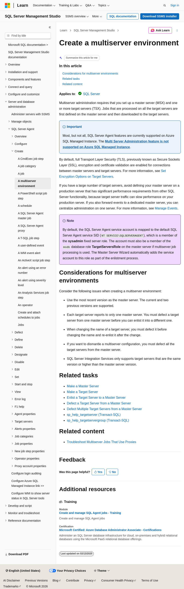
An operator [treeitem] (25, 305)
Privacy (89, 580)
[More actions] (177, 30)
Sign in (174, 5)
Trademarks (10, 586)
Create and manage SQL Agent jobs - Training (90, 513)
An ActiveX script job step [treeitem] (34, 260)
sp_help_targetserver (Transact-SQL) (94, 414)
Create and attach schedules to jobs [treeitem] (29, 315)
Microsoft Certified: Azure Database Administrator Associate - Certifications (110, 530)
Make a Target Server (82, 392)
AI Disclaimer (11, 580)
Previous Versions (36, 580)
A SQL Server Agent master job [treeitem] (30, 216)
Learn (63, 30)
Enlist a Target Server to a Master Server (96, 397)
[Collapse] (50, 27)
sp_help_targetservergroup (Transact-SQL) (98, 420)
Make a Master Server (83, 386)
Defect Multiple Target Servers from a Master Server (104, 409)
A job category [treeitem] (27, 166)
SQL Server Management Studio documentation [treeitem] (28, 54)
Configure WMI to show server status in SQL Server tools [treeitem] (30, 496)
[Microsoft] (7, 5)
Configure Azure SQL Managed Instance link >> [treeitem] (27, 483)
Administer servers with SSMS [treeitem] (30, 114)
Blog (55, 580)
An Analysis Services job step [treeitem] (33, 295)
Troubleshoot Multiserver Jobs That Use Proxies (101, 442)
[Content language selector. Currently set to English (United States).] (22, 571)
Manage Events (166, 208)
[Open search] (165, 5)
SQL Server (91, 94)
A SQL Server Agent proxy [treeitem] (30, 228)
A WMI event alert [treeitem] (29, 253)
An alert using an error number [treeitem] (32, 270)
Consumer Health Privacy (117, 580)
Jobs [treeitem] (21, 324)
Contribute (72, 580)
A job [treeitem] (21, 173)
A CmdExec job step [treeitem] (31, 158)
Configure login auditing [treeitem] (26, 473)
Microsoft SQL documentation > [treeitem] (28, 44)
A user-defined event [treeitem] (31, 245)
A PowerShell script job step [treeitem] (32, 196)
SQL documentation (122, 16)
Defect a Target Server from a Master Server (99, 403)
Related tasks (71, 78)
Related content (72, 84)
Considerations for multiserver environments (90, 73)
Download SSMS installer (160, 16)
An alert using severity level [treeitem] (32, 283)
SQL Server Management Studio (94, 30)
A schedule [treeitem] (25, 205)
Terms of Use (149, 580)
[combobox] (28, 36)
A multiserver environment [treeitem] (27, 183)
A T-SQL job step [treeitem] (28, 238)
